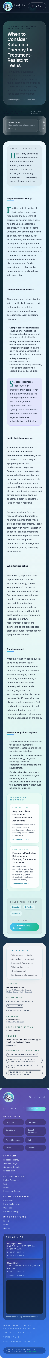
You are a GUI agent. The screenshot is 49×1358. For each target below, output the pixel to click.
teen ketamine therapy (22, 1055)
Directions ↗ (15, 1252)
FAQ (29, 1140)
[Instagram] (30, 1097)
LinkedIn (15, 907)
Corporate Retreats (11, 1167)
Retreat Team (9, 1171)
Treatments (33, 1122)
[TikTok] (44, 1097)
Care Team (8, 1200)
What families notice (20, 967)
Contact (31, 1148)
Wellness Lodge (10, 1163)
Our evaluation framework (22, 959)
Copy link (16, 914)
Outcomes (7, 1208)
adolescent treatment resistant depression (22, 1060)
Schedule (35, 1109)
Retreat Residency (32, 1131)
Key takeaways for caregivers (24, 975)
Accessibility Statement (18, 1333)
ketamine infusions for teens (23, 1067)
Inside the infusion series (22, 963)
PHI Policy (29, 1329)
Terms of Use (11, 1337)
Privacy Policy (12, 1329)
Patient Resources (14, 1140)
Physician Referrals (11, 1204)
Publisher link (11, 1045)
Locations (10, 1122)
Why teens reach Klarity (21, 955)
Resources (8, 1221)
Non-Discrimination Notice (19, 1341)
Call (13, 1109)
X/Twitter (29, 907)
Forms (8, 1148)
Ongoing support (18, 971)
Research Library (10, 1211)
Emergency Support (12, 1191)
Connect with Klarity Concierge (21, 926)
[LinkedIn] (35, 1097)
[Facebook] (39, 1097)
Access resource (21, 839)
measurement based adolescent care (20, 1073)
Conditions (10, 1130)
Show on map (15, 1256)
